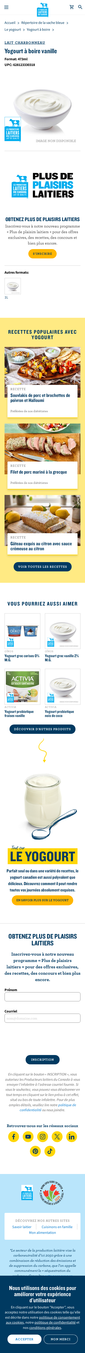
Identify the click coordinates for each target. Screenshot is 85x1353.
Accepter (24, 1339)
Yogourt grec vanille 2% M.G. (62, 658)
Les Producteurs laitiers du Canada (42, 9)
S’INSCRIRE (42, 253)
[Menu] (6, 7)
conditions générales (45, 1327)
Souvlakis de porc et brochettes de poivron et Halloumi (40, 397)
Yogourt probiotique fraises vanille (19, 713)
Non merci (60, 1339)
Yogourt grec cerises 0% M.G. (22, 658)
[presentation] (42, 1039)
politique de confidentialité (55, 1322)
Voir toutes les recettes (42, 566)
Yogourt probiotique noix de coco (59, 713)
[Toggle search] (80, 7)
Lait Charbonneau (25, 42)
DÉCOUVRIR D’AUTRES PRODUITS (42, 729)
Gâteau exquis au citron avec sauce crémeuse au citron (41, 545)
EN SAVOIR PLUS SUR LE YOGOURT (42, 900)
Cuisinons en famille (57, 1226)
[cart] (71, 7)
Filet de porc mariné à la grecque (38, 472)
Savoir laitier (22, 1226)
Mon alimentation (42, 1232)
